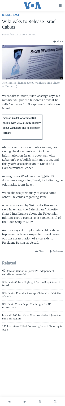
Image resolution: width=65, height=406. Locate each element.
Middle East (10, 15)
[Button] (58, 42)
